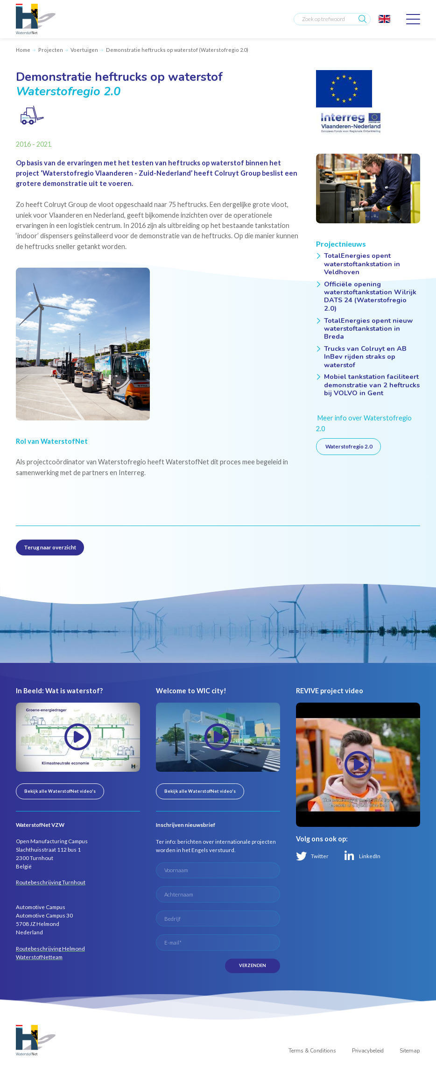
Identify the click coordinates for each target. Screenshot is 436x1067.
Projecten (50, 50)
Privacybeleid (368, 1050)
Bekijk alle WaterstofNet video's (60, 791)
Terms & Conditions (312, 1050)
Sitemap (410, 1050)
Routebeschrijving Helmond (50, 949)
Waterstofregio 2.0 (348, 446)
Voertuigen (84, 50)
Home (23, 50)
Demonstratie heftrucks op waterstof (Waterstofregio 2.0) (177, 50)
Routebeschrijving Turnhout (50, 882)
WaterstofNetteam (39, 957)
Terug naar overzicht (50, 547)
